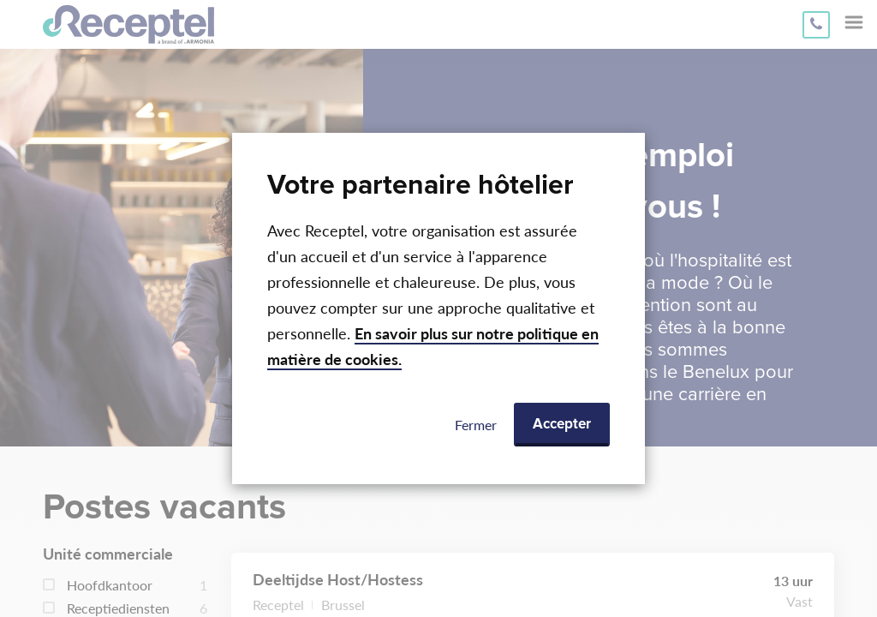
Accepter (562, 424)
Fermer (476, 424)
